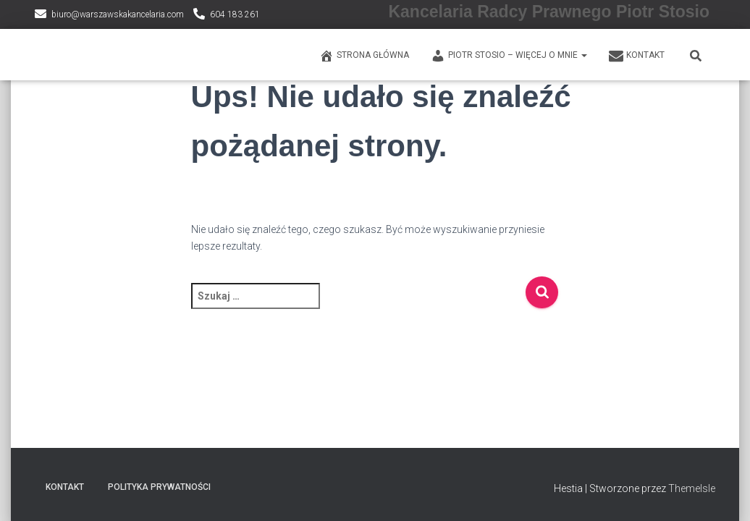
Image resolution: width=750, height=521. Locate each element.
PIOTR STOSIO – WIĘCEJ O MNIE (509, 55)
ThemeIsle (691, 488)
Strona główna (364, 55)
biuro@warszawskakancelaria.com (117, 14)
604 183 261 (235, 14)
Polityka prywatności (159, 487)
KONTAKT (637, 55)
